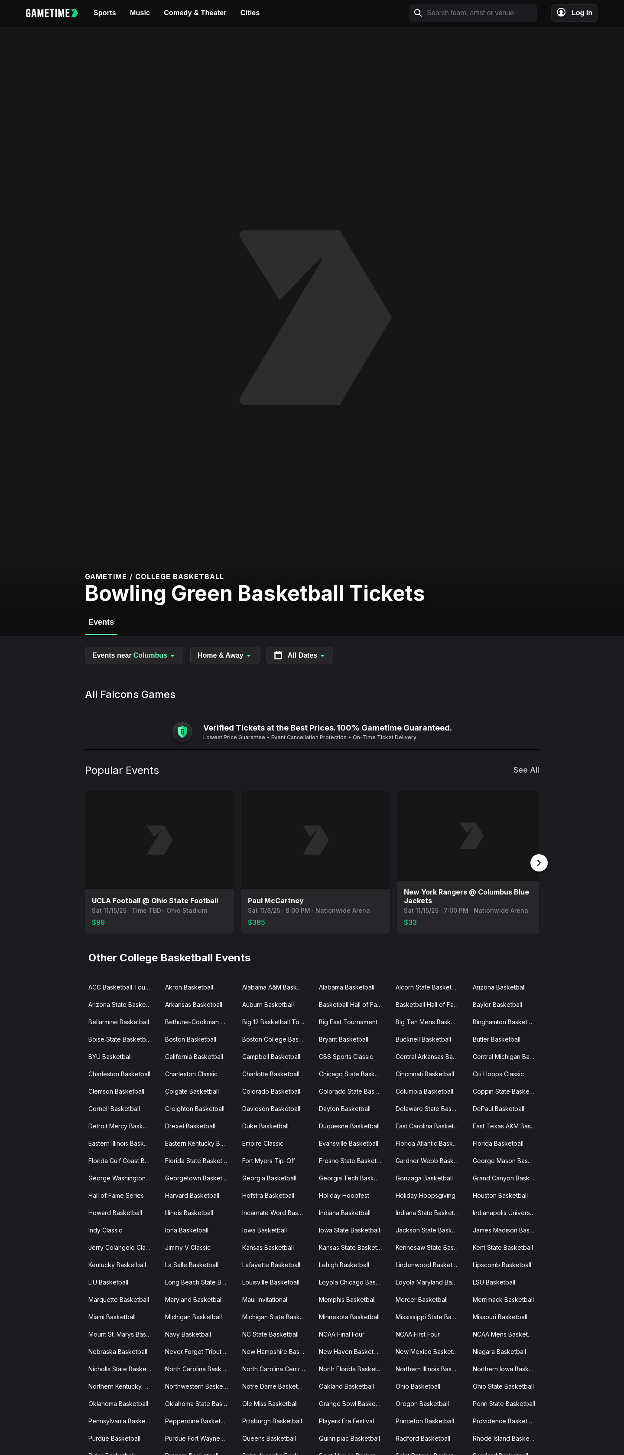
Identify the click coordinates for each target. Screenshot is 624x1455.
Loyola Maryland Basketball (430, 1281)
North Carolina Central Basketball (277, 1368)
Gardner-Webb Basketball (430, 1159)
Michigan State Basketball (277, 1316)
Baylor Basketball (497, 1003)
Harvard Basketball (192, 1194)
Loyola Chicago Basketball (354, 1281)
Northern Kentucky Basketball (123, 1385)
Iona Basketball (186, 1229)
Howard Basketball (115, 1212)
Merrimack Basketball (503, 1298)
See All (526, 769)
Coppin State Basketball (507, 1090)
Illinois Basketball (189, 1212)
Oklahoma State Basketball (200, 1402)
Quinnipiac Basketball (349, 1437)
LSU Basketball (494, 1281)
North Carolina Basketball (200, 1368)
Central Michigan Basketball (508, 1055)
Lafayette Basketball (271, 1264)
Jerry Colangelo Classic (122, 1246)
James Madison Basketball (508, 1229)
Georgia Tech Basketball (354, 1177)
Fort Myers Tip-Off (268, 1159)
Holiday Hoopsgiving (425, 1194)
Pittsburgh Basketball (272, 1420)
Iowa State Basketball (349, 1229)
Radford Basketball (423, 1437)
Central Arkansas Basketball (430, 1055)
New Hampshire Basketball (277, 1350)
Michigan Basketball (193, 1316)
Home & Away (225, 655)
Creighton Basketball (194, 1107)
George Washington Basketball (123, 1177)
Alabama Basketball (346, 986)
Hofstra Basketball (268, 1194)
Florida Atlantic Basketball (430, 1142)
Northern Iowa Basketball (508, 1368)
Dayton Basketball (344, 1107)
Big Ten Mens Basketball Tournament (430, 1021)
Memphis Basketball (347, 1298)
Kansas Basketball (268, 1246)
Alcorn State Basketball (429, 986)
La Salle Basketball (191, 1264)
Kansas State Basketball (353, 1246)
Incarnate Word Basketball (277, 1212)
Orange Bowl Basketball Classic (354, 1402)
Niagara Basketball (499, 1350)
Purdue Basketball (114, 1437)
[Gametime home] (56, 13)
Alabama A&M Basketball (277, 986)
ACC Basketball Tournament (123, 986)
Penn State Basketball (504, 1402)
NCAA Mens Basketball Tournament (508, 1333)
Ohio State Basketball (503, 1385)
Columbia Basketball (424, 1090)
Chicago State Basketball (354, 1073)
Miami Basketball (112, 1316)
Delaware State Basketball (430, 1107)
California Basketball (194, 1055)
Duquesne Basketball (349, 1125)
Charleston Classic (191, 1073)
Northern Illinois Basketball (430, 1368)
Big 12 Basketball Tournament (277, 1021)
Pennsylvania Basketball (122, 1420)
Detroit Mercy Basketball (123, 1125)
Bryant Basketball (343, 1038)
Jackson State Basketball (430, 1229)
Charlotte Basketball (270, 1073)
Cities (250, 12)
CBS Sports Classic (346, 1055)
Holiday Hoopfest (344, 1194)
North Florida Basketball (353, 1368)
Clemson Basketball (116, 1090)
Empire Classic (262, 1142)
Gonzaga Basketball (424, 1177)
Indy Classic (105, 1229)
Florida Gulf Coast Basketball (123, 1159)
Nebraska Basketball (117, 1350)
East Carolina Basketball (430, 1125)
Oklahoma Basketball (118, 1402)
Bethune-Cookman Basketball (200, 1021)
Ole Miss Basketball (270, 1402)
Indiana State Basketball (430, 1212)
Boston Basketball (190, 1038)
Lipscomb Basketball (502, 1264)
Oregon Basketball (422, 1402)
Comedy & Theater (195, 12)
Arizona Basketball (499, 986)
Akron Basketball (189, 986)
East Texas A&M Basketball (508, 1125)
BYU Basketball (110, 1055)
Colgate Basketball (192, 1090)
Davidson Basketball (271, 1107)
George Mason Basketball (508, 1159)
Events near (134, 655)
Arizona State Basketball (123, 1003)
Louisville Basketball (270, 1281)
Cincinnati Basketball (425, 1073)
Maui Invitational (264, 1298)
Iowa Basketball (264, 1229)
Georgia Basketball (269, 1177)
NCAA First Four (418, 1333)
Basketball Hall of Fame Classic (354, 1003)
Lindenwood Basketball (429, 1264)
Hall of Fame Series (116, 1194)
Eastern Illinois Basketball (123, 1142)
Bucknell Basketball (423, 1038)
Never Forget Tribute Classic (200, 1350)
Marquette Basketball (118, 1298)
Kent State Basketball (503, 1246)
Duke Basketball (265, 1125)
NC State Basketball (270, 1333)
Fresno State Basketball (353, 1159)
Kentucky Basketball (117, 1264)
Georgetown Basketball (198, 1177)
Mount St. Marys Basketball (123, 1333)
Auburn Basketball (268, 1003)
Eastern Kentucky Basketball (200, 1142)
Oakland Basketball (346, 1385)
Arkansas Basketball (193, 1003)
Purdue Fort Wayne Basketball (200, 1437)
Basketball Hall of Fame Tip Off (430, 1003)
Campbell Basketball (271, 1055)
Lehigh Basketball (344, 1264)
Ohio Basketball (418, 1385)
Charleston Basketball (119, 1073)
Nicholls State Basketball (123, 1368)
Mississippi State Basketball (430, 1316)
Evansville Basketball (348, 1142)
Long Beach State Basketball (200, 1281)
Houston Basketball (500, 1194)
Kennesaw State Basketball (430, 1246)
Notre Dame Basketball (275, 1385)
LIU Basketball (108, 1281)
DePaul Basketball (498, 1107)
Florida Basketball (498, 1142)
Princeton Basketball (425, 1420)
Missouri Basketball (500, 1316)
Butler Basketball (496, 1038)
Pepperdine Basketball (198, 1420)
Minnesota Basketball (349, 1316)
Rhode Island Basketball (507, 1437)
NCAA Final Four (341, 1333)
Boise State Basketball (120, 1038)
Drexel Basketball (190, 1125)
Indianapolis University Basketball (508, 1212)
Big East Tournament (348, 1021)
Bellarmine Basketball (118, 1021)
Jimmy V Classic (188, 1246)
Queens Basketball (269, 1437)
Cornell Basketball (114, 1107)
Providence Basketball (505, 1420)
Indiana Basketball (344, 1212)
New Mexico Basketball (429, 1350)
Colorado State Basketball (354, 1090)
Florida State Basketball (198, 1159)
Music (140, 12)
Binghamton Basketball (505, 1021)
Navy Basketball (188, 1333)
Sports (105, 12)
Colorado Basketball (271, 1090)
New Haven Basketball (351, 1350)
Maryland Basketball (194, 1298)
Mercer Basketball (422, 1298)
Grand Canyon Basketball (508, 1177)
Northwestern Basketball (200, 1385)
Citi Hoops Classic (498, 1073)
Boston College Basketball (277, 1038)
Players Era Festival (346, 1420)
